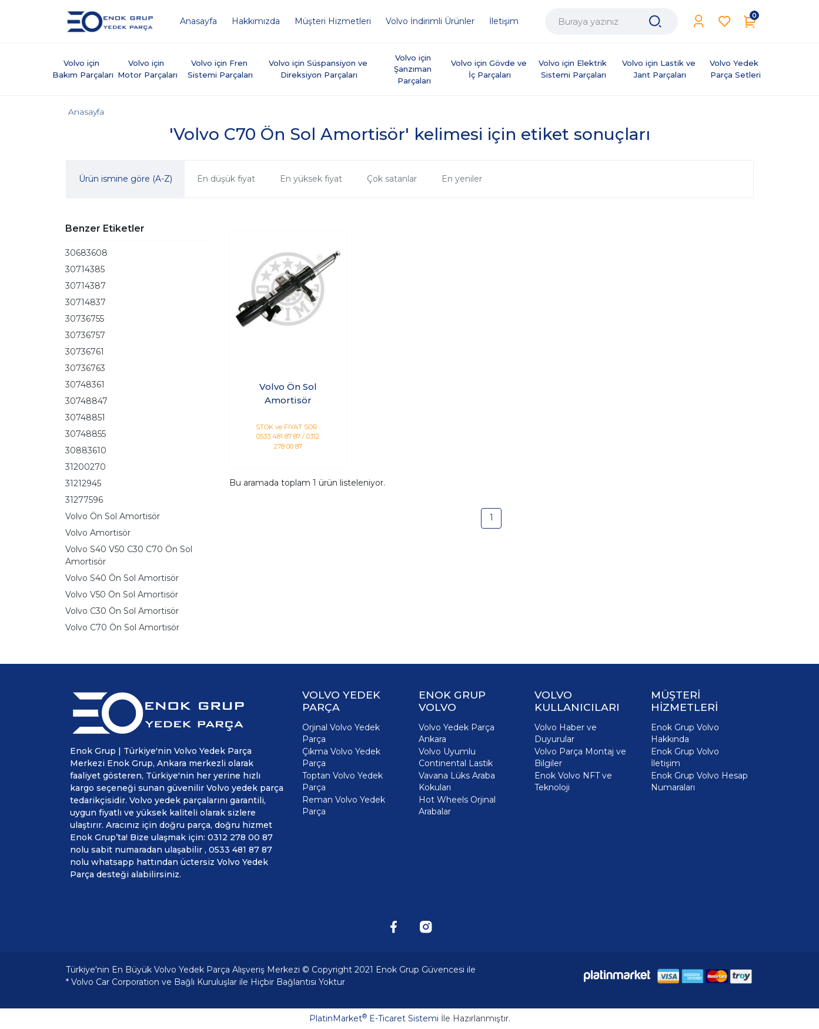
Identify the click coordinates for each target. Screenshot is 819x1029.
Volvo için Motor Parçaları (148, 68)
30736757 (85, 335)
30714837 (85, 302)
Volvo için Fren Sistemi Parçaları (220, 68)
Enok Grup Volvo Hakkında (685, 733)
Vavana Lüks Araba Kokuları (457, 781)
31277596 (84, 500)
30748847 (86, 401)
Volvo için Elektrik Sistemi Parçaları (574, 68)
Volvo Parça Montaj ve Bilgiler (580, 757)
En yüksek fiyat (311, 178)
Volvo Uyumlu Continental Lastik (456, 757)
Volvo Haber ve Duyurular (565, 733)
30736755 (84, 318)
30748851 (85, 417)
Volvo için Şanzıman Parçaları (414, 69)
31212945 (83, 483)
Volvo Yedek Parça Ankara (456, 733)
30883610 (85, 450)
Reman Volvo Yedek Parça (343, 805)
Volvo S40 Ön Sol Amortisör (122, 578)
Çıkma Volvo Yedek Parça (341, 757)
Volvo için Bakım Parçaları (82, 68)
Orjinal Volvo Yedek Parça (341, 733)
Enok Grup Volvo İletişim (685, 757)
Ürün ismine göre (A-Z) (125, 178)
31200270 (85, 467)
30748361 (85, 384)
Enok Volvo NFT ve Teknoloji (573, 781)
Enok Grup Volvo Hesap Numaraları (699, 781)
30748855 (85, 434)
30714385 (85, 269)
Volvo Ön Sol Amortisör (112, 516)
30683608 (86, 253)
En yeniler (462, 178)
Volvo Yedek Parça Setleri (735, 68)
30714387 (85, 285)
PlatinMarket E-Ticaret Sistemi (374, 1018)
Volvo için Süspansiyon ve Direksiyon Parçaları (319, 68)
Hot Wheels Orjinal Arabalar (457, 805)
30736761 (84, 351)
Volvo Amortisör (98, 532)
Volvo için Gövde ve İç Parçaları (490, 68)
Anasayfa (86, 111)
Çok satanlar (392, 178)
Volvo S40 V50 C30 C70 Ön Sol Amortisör (128, 555)
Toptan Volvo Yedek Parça (342, 781)
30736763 (85, 368)
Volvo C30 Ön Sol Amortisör (122, 611)
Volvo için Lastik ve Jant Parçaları (660, 68)
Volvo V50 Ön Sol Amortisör (121, 594)
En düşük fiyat (226, 178)
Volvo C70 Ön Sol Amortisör (122, 627)
